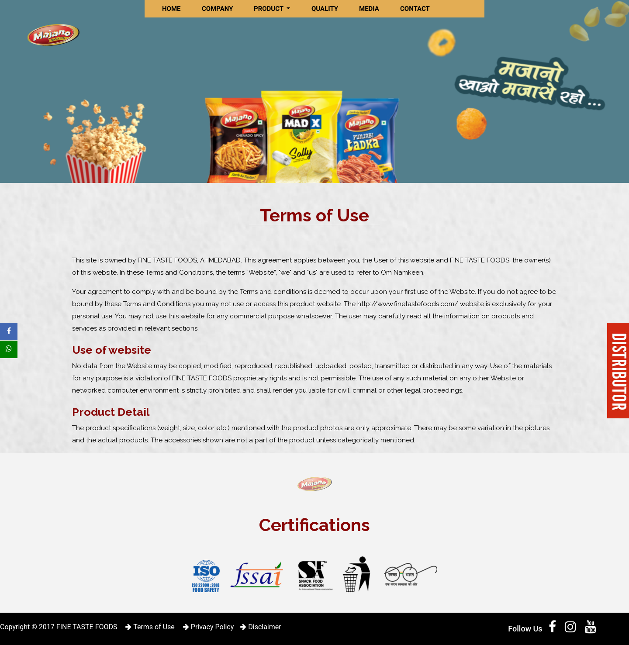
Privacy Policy (208, 627)
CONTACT (415, 9)
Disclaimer (260, 627)
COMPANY (217, 9)
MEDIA (369, 9)
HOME (171, 9)
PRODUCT (269, 9)
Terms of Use (149, 627)
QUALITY (324, 9)
